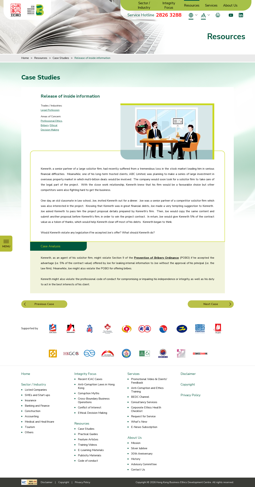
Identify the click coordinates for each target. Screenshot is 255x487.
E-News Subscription (144, 427)
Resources (191, 5)
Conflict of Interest (89, 407)
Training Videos (87, 445)
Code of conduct (88, 461)
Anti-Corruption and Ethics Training (147, 389)
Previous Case (44, 304)
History (135, 459)
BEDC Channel (140, 397)
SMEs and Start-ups (37, 395)
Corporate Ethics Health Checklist (146, 409)
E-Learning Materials (91, 450)
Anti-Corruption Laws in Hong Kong (96, 386)
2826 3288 (169, 15)
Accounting (32, 416)
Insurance (30, 400)
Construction (32, 411)
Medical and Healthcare (39, 421)
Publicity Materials (89, 455)
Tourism (30, 427)
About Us (230, 5)
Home (25, 58)
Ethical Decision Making (92, 413)
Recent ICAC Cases (90, 379)
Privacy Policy (190, 395)
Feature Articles (88, 439)
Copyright (188, 384)
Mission (135, 443)
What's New (139, 421)
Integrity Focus (168, 5)
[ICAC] (16, 10)
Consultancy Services (144, 402)
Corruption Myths (88, 393)
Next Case (210, 304)
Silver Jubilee (139, 448)
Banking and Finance (37, 406)
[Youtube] (231, 15)
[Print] (218, 15)
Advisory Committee (144, 464)
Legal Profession (50, 110)
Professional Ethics (51, 121)
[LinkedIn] (241, 15)
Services (211, 5)
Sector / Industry (144, 5)
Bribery (45, 125)
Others (29, 432)
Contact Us (138, 469)
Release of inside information (92, 58)
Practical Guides (88, 434)
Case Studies (61, 58)
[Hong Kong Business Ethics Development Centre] (35, 10)
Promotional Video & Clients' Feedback (149, 380)
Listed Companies (36, 390)
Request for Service (143, 416)
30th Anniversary (141, 453)
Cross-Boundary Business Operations (94, 400)
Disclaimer (188, 374)
